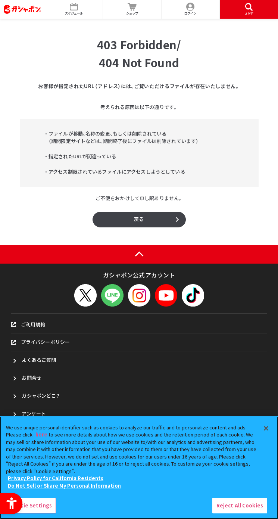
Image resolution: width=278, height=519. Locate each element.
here (41, 434)
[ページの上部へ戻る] (139, 254)
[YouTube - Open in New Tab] (166, 295)
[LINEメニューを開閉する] (112, 295)
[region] (139, 467)
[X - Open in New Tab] (85, 295)
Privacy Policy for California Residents (55, 478)
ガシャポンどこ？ (41, 395)
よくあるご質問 (39, 359)
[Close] (266, 428)
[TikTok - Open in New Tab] (193, 295)
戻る (139, 219)
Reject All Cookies (239, 505)
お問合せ (31, 377)
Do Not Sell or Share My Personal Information (64, 485)
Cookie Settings (31, 505)
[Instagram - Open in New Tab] (139, 295)
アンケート (34, 413)
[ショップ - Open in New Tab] (132, 9)
